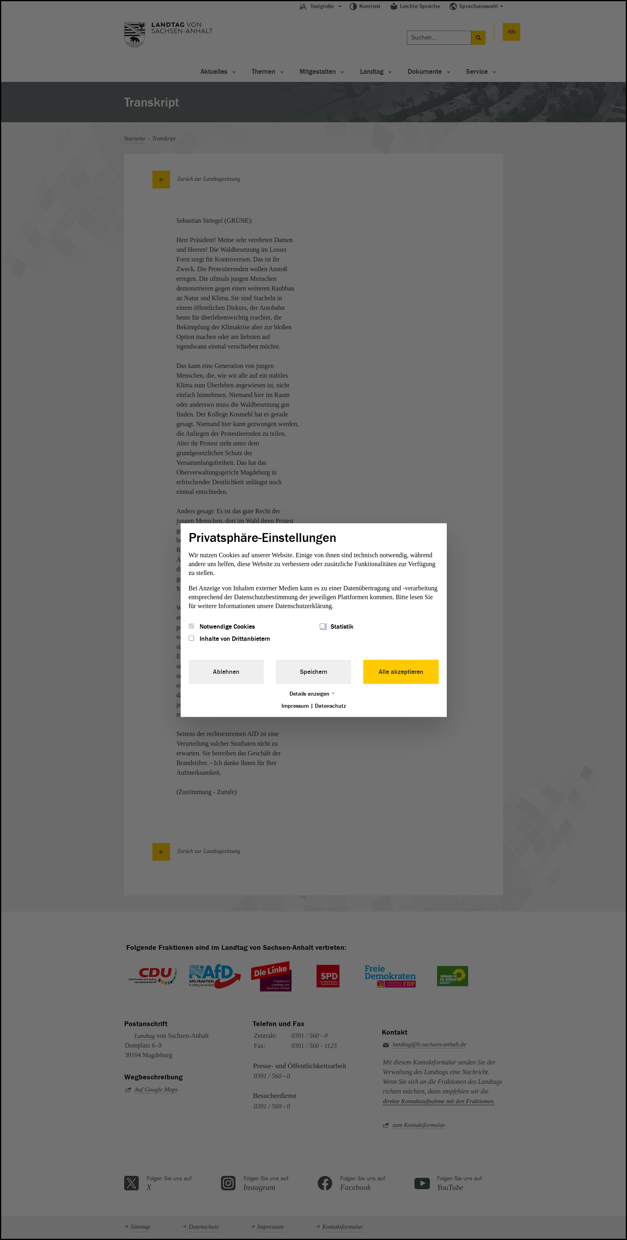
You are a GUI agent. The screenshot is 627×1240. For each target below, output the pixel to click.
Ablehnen (226, 672)
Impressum (295, 706)
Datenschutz (330, 706)
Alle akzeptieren (401, 672)
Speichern (313, 672)
